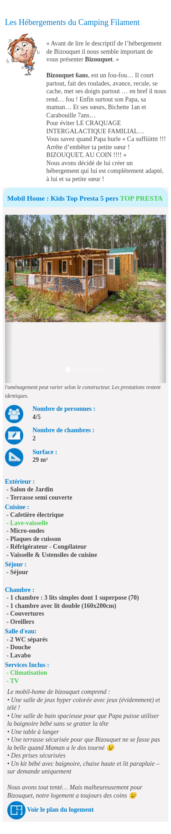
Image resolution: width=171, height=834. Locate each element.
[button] (9, 299)
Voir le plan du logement (60, 809)
